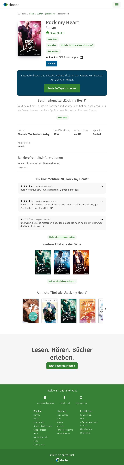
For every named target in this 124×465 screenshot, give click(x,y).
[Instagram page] (81, 400)
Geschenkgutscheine (42, 426)
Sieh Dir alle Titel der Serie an (62, 281)
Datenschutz (85, 415)
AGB (82, 418)
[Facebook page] (65, 400)
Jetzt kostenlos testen (62, 365)
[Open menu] (117, 5)
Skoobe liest (39, 444)
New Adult (52, 45)
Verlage (60, 426)
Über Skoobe (62, 415)
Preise (36, 418)
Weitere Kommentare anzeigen (62, 237)
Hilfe (35, 433)
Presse (60, 422)
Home (31, 14)
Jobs (59, 418)
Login (35, 441)
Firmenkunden (63, 433)
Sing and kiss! (53, 51)
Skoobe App (38, 422)
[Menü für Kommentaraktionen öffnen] (102, 186)
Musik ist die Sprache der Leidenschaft (77, 45)
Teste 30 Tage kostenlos (62, 88)
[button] (106, 309)
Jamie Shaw (50, 14)
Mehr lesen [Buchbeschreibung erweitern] (62, 118)
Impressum (85, 433)
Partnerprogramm (65, 430)
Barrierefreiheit (40, 437)
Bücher (40, 14)
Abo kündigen (86, 429)
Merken (51, 63)
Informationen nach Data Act (89, 424)
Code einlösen (39, 430)
